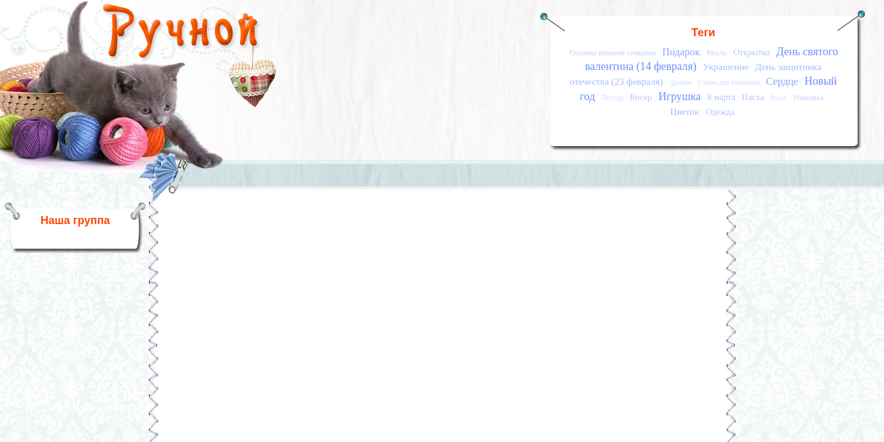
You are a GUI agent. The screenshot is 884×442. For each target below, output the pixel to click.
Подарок (681, 52)
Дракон (680, 83)
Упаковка (808, 97)
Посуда (613, 98)
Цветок (684, 111)
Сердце (782, 81)
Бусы (778, 98)
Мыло (717, 52)
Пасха (753, 97)
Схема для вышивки (728, 83)
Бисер (641, 97)
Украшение (726, 66)
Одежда (719, 112)
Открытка (751, 52)
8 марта (721, 97)
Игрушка (679, 96)
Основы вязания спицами (613, 52)
